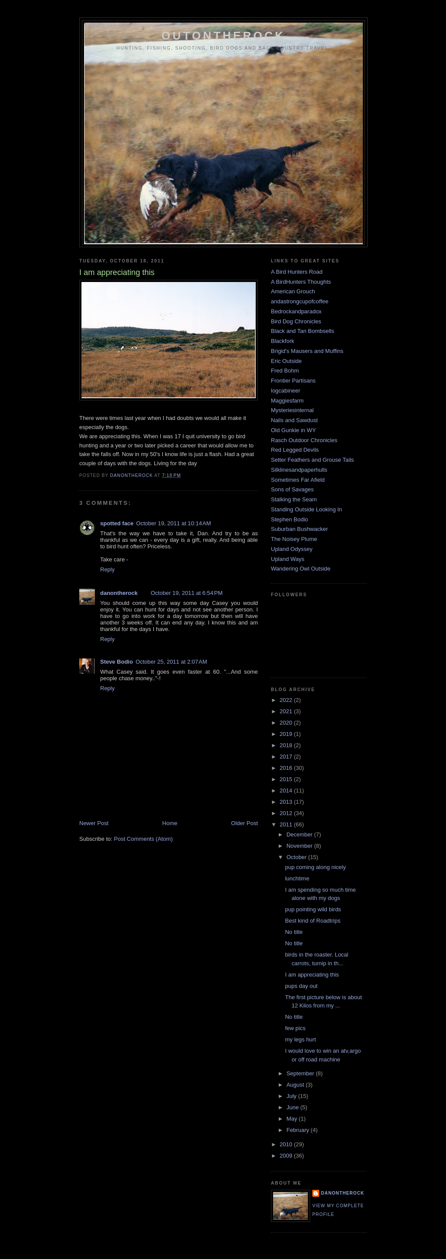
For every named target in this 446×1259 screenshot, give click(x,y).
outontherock (223, 35)
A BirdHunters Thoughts (301, 282)
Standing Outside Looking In (306, 509)
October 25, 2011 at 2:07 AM (171, 661)
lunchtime (297, 878)
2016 (287, 768)
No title (293, 932)
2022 (287, 700)
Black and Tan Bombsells (302, 331)
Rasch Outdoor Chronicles (304, 440)
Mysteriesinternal (292, 410)
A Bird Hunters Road (297, 272)
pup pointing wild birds (313, 909)
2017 (287, 756)
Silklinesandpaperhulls (299, 470)
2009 (287, 1155)
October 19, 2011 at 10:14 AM (173, 523)
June (294, 1107)
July (292, 1096)
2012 (287, 813)
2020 (287, 722)
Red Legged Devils (295, 450)
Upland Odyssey (291, 549)
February (299, 1130)
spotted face (117, 523)
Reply (107, 569)
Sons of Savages (292, 489)
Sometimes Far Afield (298, 480)
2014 (287, 790)
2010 (287, 1144)
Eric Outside (286, 361)
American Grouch (293, 291)
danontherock (119, 593)
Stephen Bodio (289, 519)
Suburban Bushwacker (299, 529)
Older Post (244, 823)
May (293, 1118)
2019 (287, 734)
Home (170, 823)
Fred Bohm (285, 370)
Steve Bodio (116, 661)
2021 (287, 711)
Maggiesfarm (287, 400)
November (300, 846)
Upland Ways (287, 559)
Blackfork (282, 341)
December (300, 834)
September (301, 1073)
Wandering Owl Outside (301, 568)
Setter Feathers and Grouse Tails (312, 460)
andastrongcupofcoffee (299, 301)
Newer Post (93, 823)
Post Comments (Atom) (143, 839)
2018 (287, 745)
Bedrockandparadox (296, 311)
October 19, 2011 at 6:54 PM (187, 593)
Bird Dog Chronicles (296, 321)
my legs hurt (300, 1039)
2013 (287, 802)
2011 (287, 824)
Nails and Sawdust (294, 420)
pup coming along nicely (315, 867)
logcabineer (285, 390)
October (297, 857)
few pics (295, 1028)
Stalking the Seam (294, 499)
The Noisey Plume (294, 539)
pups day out (301, 986)
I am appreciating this (312, 974)
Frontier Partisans (293, 380)
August (296, 1084)
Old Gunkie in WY (293, 430)
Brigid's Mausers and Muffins (307, 351)
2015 (287, 779)
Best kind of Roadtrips (312, 920)
